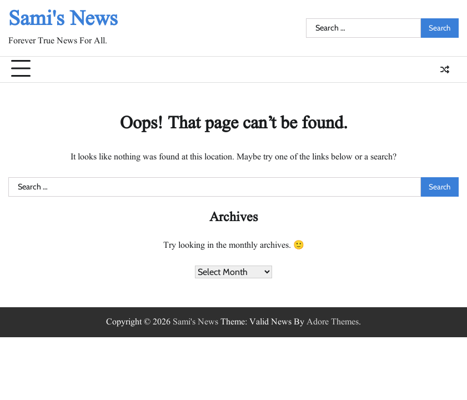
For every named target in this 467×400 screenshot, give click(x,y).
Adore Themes (333, 322)
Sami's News (63, 19)
